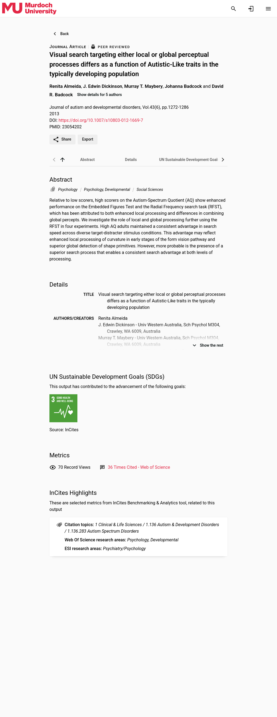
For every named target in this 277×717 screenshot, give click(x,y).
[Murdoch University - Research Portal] (29, 8)
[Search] (233, 8)
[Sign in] (250, 8)
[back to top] (62, 159)
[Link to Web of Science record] (139, 467)
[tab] (87, 159)
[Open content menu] (268, 8)
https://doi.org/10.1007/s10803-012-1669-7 (101, 120)
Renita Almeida (65, 86)
